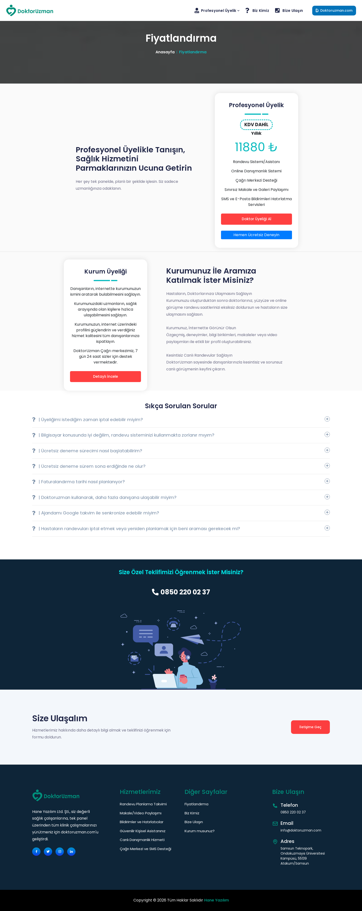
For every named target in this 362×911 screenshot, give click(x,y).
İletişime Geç (310, 727)
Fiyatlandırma (196, 803)
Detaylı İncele (105, 376)
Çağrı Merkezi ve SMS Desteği (145, 848)
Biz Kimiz (257, 10)
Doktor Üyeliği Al (256, 218)
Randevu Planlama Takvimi (143, 803)
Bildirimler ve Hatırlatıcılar (141, 821)
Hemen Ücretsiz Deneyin (256, 235)
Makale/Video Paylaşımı (140, 813)
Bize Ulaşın (289, 10)
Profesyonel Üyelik (217, 10)
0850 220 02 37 (181, 592)
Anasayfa (165, 52)
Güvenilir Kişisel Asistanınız (143, 830)
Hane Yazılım (216, 900)
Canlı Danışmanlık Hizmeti (142, 839)
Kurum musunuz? (200, 830)
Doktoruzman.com (334, 10)
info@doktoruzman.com (301, 830)
